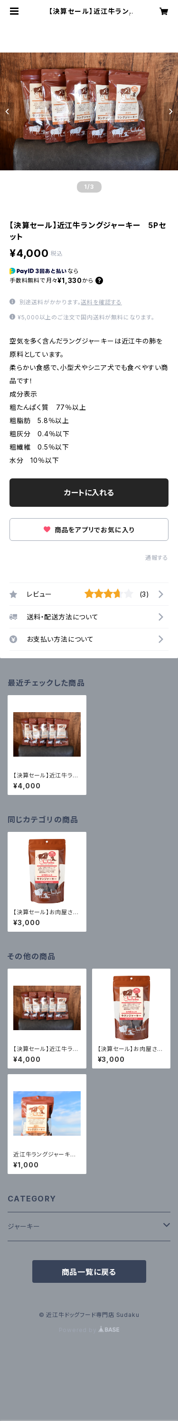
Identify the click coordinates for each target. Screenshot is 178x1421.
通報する (157, 557)
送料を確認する (101, 302)
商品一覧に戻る (89, 1272)
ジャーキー (24, 1226)
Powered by (89, 1329)
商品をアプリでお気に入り (89, 530)
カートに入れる (89, 492)
